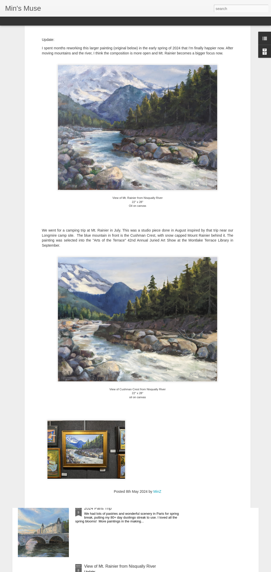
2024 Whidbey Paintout (105, 392)
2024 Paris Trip (98, 508)
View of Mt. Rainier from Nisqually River (120, 566)
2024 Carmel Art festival (106, 450)
